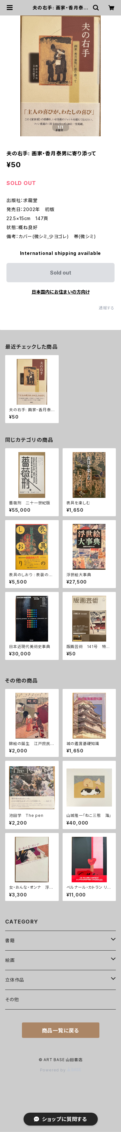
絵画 (10, 960)
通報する (107, 307)
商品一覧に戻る (60, 1030)
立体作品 (14, 979)
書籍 (10, 940)
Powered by (60, 1070)
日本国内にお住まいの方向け (61, 292)
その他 (12, 999)
